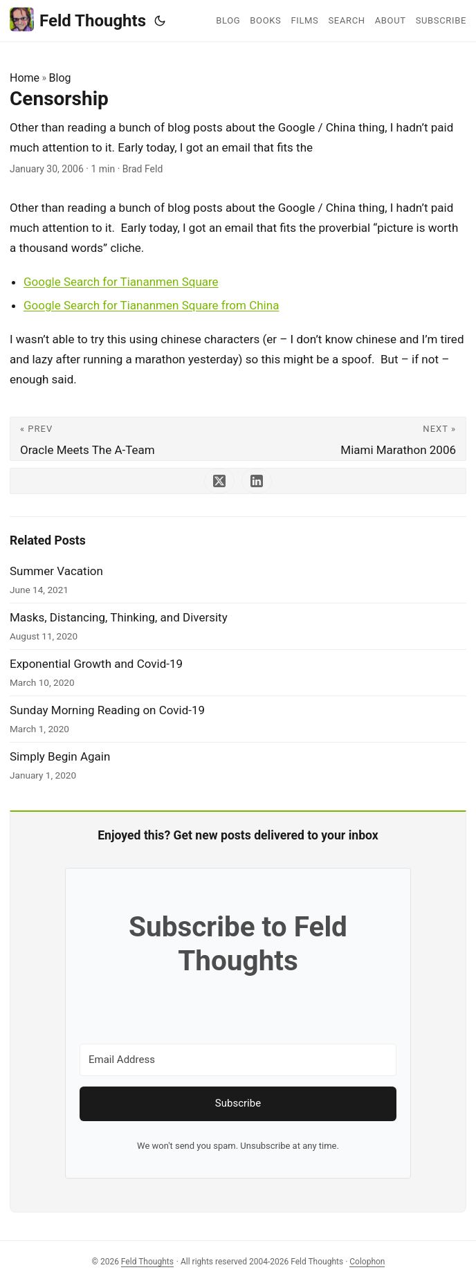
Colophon (367, 1261)
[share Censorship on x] (219, 481)
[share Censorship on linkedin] (256, 481)
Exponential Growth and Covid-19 (96, 664)
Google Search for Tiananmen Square (121, 282)
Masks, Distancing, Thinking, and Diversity (119, 617)
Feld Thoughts (78, 20)
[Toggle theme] (160, 21)
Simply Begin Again (60, 756)
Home (24, 77)
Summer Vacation (56, 571)
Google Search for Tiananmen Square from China (151, 305)
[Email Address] (238, 1060)
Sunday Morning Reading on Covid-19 (107, 710)
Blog (60, 77)
